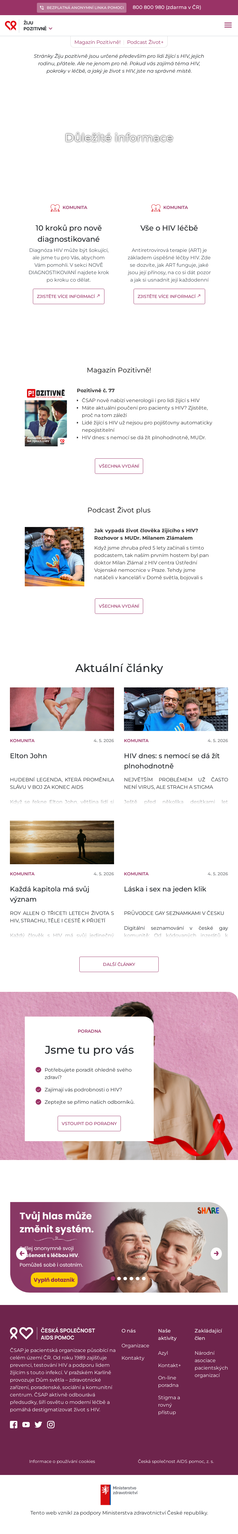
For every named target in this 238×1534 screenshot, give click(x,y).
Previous (21, 1253)
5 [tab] (138, 1278)
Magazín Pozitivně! (97, 42)
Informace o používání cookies (62, 1461)
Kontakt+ (169, 1365)
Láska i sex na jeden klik (165, 889)
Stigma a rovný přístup (169, 1405)
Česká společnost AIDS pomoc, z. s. (176, 1461)
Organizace (135, 1346)
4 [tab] (132, 1278)
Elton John (28, 756)
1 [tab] (113, 1278)
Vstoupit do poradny (89, 1123)
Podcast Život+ (145, 42)
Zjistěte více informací (68, 296)
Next (216, 1253)
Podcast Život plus (119, 510)
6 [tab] (144, 1278)
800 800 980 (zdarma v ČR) (167, 7)
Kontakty (132, 1358)
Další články (119, 964)
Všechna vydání (119, 466)
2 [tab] (120, 1278)
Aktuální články (119, 668)
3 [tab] (126, 1278)
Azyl (163, 1353)
